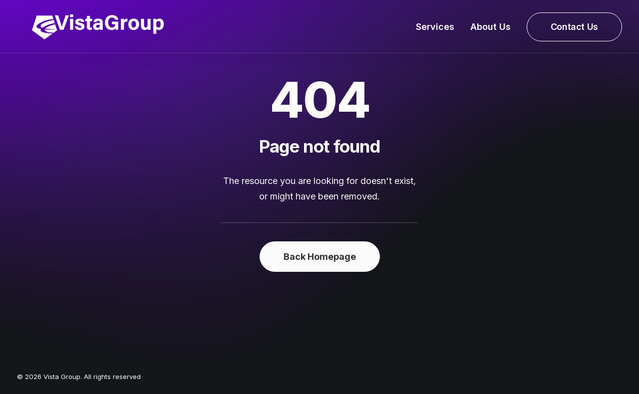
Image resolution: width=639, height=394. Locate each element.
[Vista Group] (83, 30)
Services (435, 30)
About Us (490, 30)
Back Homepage (320, 256)
